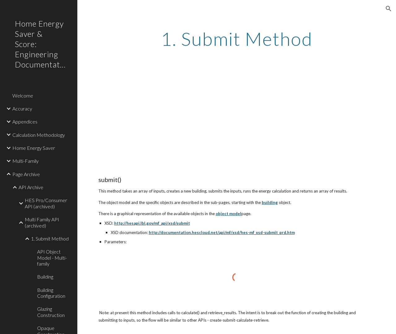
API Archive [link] (31, 187)
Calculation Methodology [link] (38, 135)
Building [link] (45, 277)
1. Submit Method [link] (50, 238)
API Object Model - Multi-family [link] (52, 258)
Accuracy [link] (22, 108)
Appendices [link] (24, 121)
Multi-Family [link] (25, 161)
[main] (236, 38)
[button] (388, 8)
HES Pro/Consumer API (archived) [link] (46, 203)
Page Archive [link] (26, 174)
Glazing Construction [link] (51, 312)
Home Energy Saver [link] (33, 148)
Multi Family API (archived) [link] (42, 222)
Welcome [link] (22, 95)
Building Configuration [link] (51, 293)
